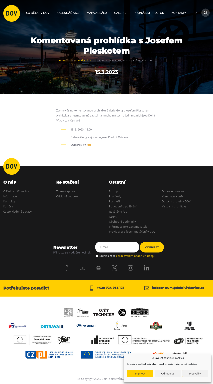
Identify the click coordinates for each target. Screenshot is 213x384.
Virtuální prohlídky (174, 206)
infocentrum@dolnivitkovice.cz (174, 288)
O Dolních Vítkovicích (17, 191)
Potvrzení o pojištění (122, 206)
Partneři (114, 201)
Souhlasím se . (127, 255)
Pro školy (115, 196)
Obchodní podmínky (122, 221)
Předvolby (195, 373)
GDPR (113, 216)
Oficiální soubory (67, 196)
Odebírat (152, 247)
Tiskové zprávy (66, 191)
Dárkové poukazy (173, 191)
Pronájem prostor (149, 13)
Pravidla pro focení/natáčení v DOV (132, 231)
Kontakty (178, 13)
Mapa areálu (97, 13)
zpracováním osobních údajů (135, 256)
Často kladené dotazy (17, 211)
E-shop (113, 191)
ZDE (89, 145)
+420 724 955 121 (106, 288)
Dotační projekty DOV (176, 201)
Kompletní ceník (172, 196)
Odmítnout (167, 373)
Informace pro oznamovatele (128, 226)
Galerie (120, 13)
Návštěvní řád (118, 211)
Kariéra (8, 206)
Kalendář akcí (68, 13)
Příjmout (140, 373)
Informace (10, 196)
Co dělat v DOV (37, 13)
